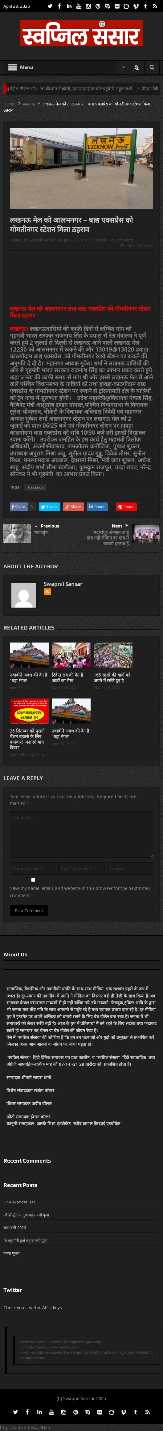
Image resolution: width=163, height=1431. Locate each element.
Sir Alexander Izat (19, 1202)
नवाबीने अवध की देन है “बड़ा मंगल (28, 677)
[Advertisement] (81, 278)
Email (145, 245)
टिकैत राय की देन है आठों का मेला (67, 677)
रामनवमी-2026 (14, 1227)
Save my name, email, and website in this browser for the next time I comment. (80, 892)
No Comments (121, 239)
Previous (47, 526)
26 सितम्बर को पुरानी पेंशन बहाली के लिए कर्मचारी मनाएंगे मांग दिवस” (27, 739)
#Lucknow (35, 487)
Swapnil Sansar (42, 239)
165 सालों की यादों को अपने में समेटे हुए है (112, 677)
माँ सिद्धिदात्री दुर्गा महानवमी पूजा (26, 1215)
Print (126, 245)
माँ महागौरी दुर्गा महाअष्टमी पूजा (25, 1240)
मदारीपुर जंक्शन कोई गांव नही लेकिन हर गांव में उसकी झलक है (108, 538)
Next (120, 526)
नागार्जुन (40, 532)
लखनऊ (100, 239)
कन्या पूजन (11, 1253)
